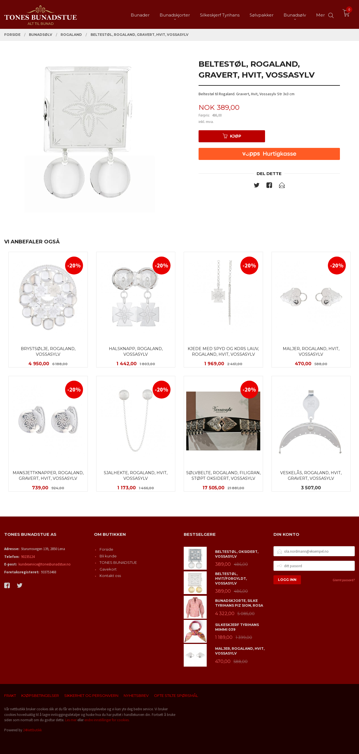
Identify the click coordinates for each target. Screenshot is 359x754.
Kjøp (232, 136)
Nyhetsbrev (136, 695)
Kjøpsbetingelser (40, 695)
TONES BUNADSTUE (118, 562)
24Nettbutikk (32, 730)
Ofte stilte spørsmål (176, 695)
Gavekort (108, 569)
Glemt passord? (344, 580)
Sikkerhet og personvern (91, 695)
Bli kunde (108, 556)
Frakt (10, 695)
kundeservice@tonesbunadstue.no (45, 564)
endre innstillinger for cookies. (107, 720)
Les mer (71, 720)
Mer (320, 14)
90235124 (27, 556)
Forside (106, 549)
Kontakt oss (110, 575)
